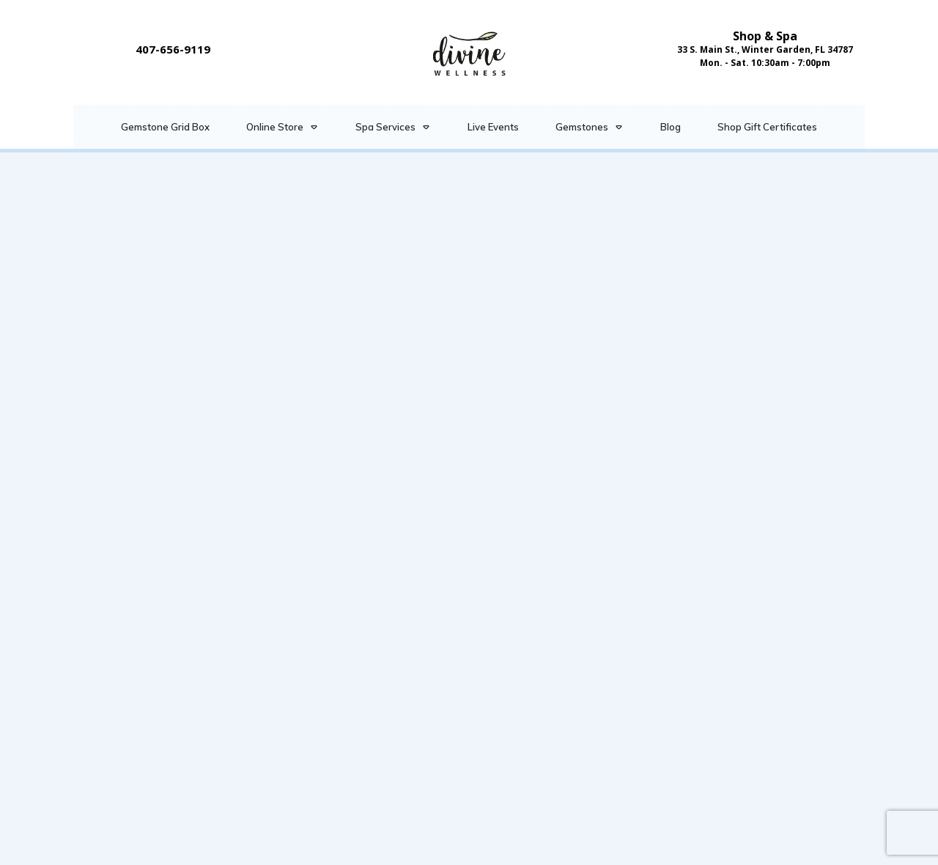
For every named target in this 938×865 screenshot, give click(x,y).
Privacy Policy (548, 846)
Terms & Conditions (444, 846)
